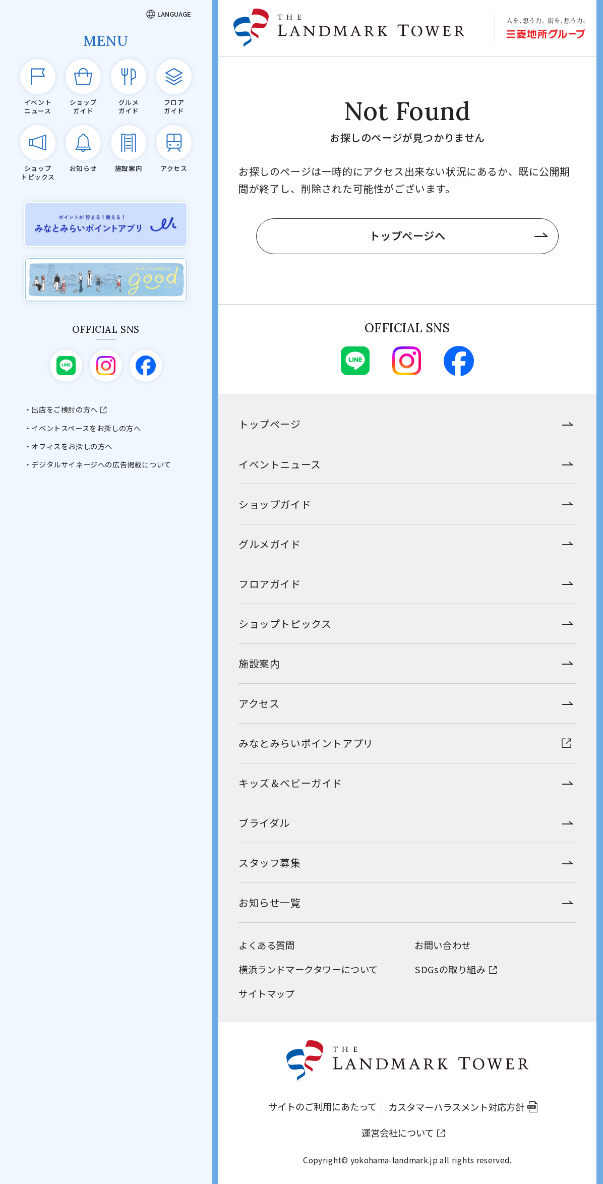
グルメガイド (269, 544)
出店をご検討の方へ (64, 409)
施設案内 (259, 663)
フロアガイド (269, 583)
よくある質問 (266, 945)
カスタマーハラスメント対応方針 (456, 1106)
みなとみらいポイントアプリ (306, 743)
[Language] (169, 14)
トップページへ (407, 235)
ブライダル (264, 822)
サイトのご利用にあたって (322, 1106)
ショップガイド (274, 504)
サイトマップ (266, 993)
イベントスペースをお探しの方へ (86, 428)
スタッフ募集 (269, 862)
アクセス (258, 703)
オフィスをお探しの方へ (71, 446)
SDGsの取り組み (450, 969)
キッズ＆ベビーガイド (290, 783)
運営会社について (397, 1132)
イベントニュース (279, 464)
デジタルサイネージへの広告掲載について (101, 464)
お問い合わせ (442, 945)
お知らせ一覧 (269, 902)
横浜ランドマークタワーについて (308, 969)
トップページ (269, 424)
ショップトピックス (284, 623)
